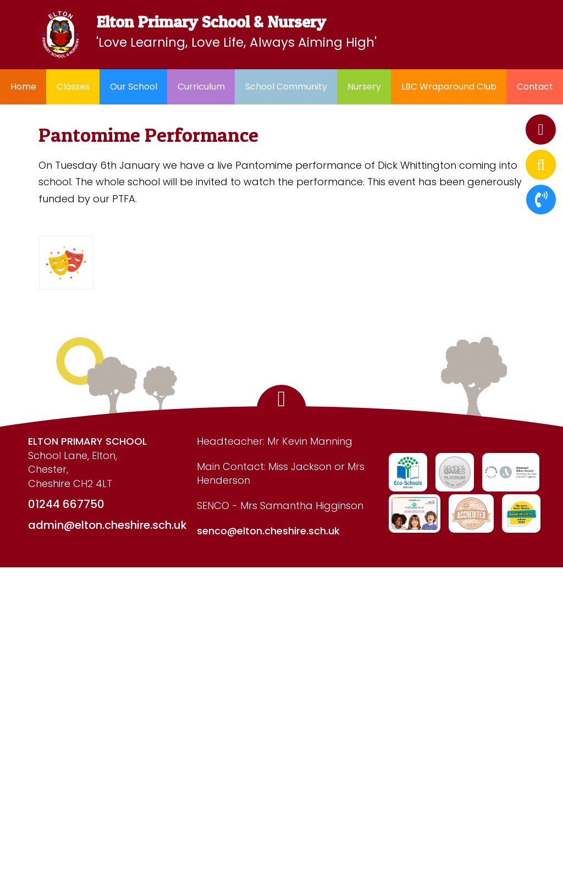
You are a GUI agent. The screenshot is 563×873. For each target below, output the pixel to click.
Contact (535, 86)
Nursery (364, 86)
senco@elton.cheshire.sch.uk (268, 531)
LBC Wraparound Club (448, 86)
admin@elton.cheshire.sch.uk (107, 525)
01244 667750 (66, 504)
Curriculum (201, 86)
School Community (286, 86)
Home (23, 86)
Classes (73, 86)
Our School (133, 86)
